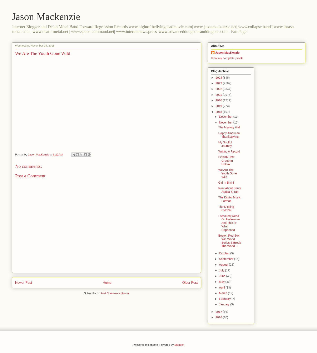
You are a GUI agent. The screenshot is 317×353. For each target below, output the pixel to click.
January (224, 304)
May (222, 281)
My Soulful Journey (225, 144)
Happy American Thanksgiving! (229, 134)
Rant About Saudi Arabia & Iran (229, 190)
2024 (219, 77)
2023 (219, 83)
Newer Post (23, 282)
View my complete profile (227, 58)
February (225, 298)
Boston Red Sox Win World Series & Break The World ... (229, 241)
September (226, 259)
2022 (219, 89)
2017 (219, 311)
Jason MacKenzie (227, 52)
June (222, 276)
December (226, 116)
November (226, 122)
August (224, 264)
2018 (219, 111)
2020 (219, 100)
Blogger (179, 344)
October (224, 253)
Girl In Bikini (226, 182)
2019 (219, 106)
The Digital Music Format (229, 199)
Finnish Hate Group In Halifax (226, 160)
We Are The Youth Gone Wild (227, 173)
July (222, 270)
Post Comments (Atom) (115, 293)
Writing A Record (229, 151)
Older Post (190, 282)
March (223, 293)
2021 (219, 94)
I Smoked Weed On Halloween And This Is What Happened (229, 223)
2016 (219, 317)
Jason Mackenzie (46, 16)
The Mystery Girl (229, 127)
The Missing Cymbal (226, 208)
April (222, 287)
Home (107, 282)
